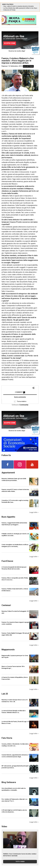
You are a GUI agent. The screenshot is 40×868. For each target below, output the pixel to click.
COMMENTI (20, 392)
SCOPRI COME (9, 43)
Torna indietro (20, 401)
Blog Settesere (28, 66)
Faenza (4, 66)
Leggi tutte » (33, 512)
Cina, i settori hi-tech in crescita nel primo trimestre (18, 6)
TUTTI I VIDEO (20, 861)
